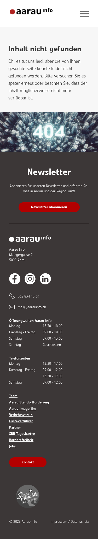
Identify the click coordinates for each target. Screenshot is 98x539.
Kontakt (28, 462)
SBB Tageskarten (22, 433)
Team (13, 396)
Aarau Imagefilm (22, 408)
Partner (15, 427)
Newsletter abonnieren (49, 207)
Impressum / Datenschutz (70, 521)
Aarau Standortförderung (29, 402)
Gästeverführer (21, 421)
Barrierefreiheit (21, 440)
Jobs (12, 446)
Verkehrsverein (21, 415)
